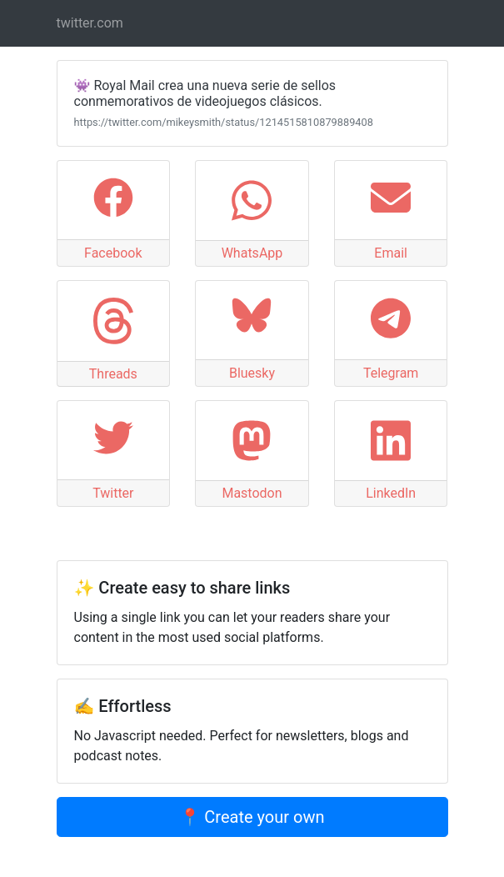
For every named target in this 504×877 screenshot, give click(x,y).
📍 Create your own (251, 817)
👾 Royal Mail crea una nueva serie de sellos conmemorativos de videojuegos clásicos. (205, 93)
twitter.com (90, 23)
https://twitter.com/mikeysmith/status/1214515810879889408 (223, 122)
